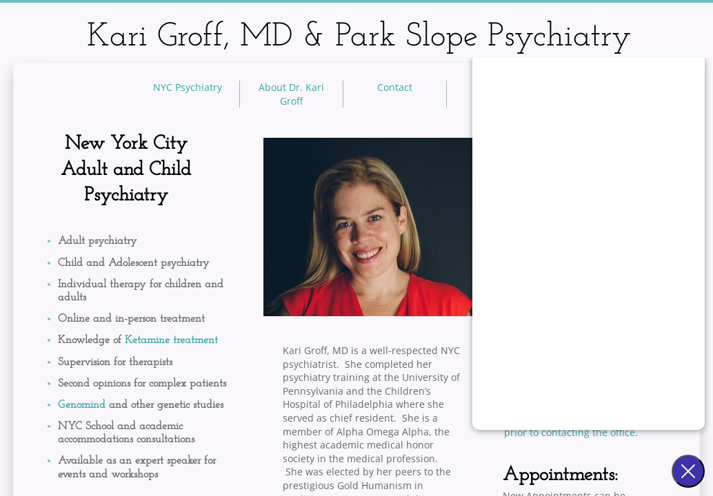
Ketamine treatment (171, 340)
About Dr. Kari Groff (291, 94)
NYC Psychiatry (187, 87)
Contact (394, 87)
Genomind (83, 405)
